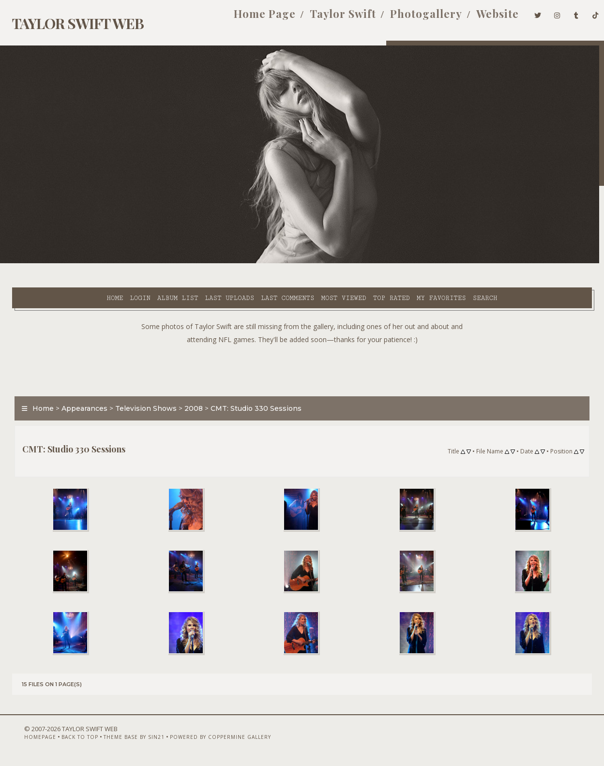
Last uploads (148, 262)
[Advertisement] (302, 343)
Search (403, 262)
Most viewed (262, 262)
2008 (187, 384)
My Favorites (360, 262)
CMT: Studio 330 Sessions (249, 384)
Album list (96, 262)
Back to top (61, 740)
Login (58, 262)
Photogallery (411, 18)
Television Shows (139, 384)
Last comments (206, 262)
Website (482, 18)
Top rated (309, 262)
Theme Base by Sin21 (115, 740)
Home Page (249, 18)
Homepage (22, 740)
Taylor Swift (327, 18)
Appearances (78, 384)
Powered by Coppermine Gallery (202, 740)
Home (33, 262)
